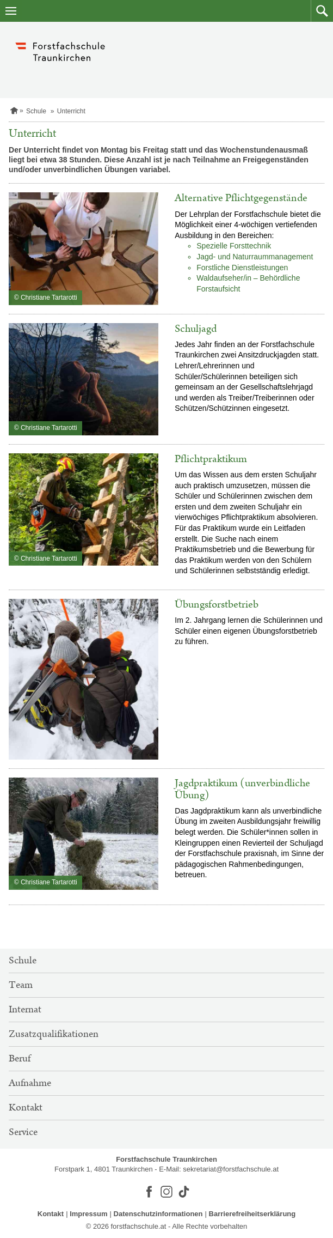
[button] (322, 11)
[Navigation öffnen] (11, 11)
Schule (36, 111)
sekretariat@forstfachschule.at (231, 1169)
